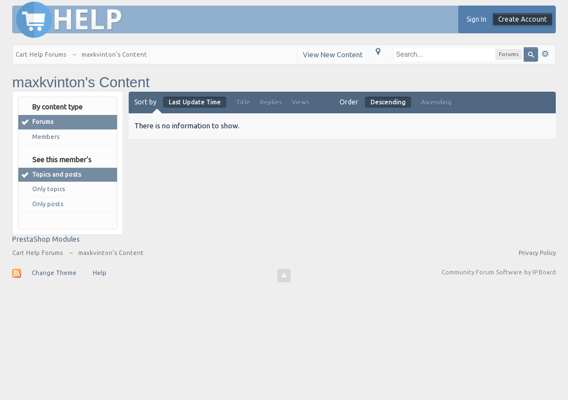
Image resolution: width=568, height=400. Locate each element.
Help (99, 272)
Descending (388, 102)
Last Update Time (195, 102)
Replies (271, 102)
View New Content (333, 54)
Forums (42, 121)
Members (45, 136)
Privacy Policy (537, 252)
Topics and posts (56, 174)
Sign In (476, 19)
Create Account (522, 19)
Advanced (545, 53)
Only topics (48, 189)
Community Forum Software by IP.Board (499, 272)
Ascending (436, 102)
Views (300, 102)
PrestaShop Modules (46, 239)
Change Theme (54, 272)
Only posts (47, 204)
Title (243, 102)
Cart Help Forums (37, 252)
